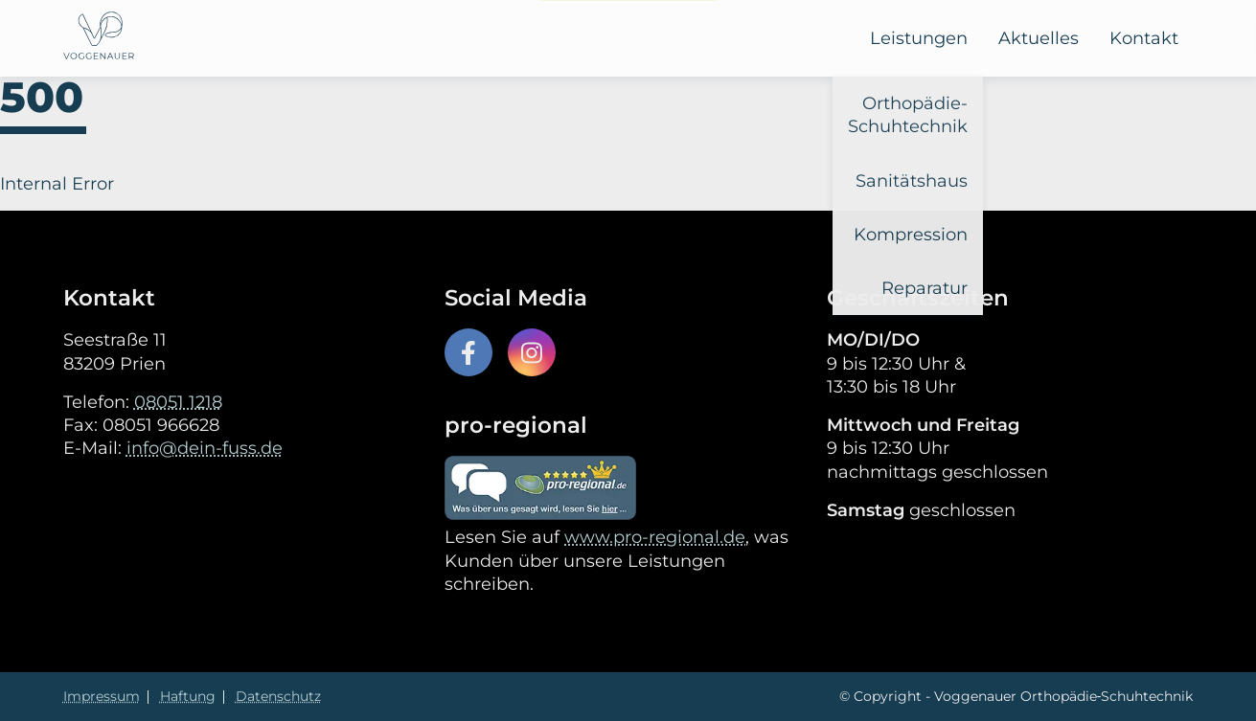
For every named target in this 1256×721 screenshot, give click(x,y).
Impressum (101, 696)
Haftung (188, 696)
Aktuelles (1038, 38)
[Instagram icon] (532, 352)
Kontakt (1143, 38)
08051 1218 (178, 402)
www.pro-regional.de (654, 537)
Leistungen (919, 38)
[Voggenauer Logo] (98, 38)
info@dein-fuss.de (204, 448)
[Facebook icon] (468, 352)
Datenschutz (278, 696)
